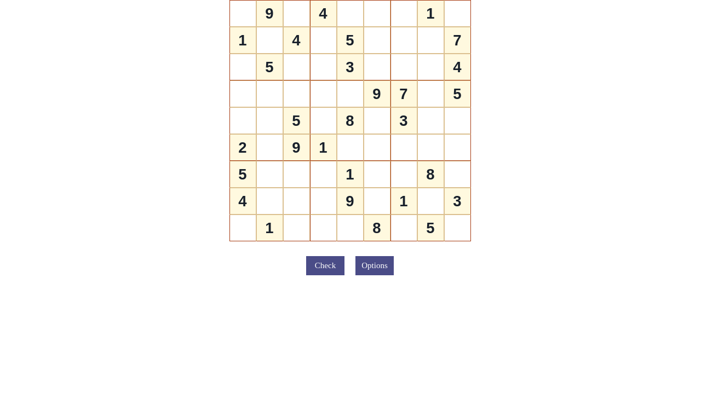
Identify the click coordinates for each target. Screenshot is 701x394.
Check (325, 265)
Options (374, 265)
